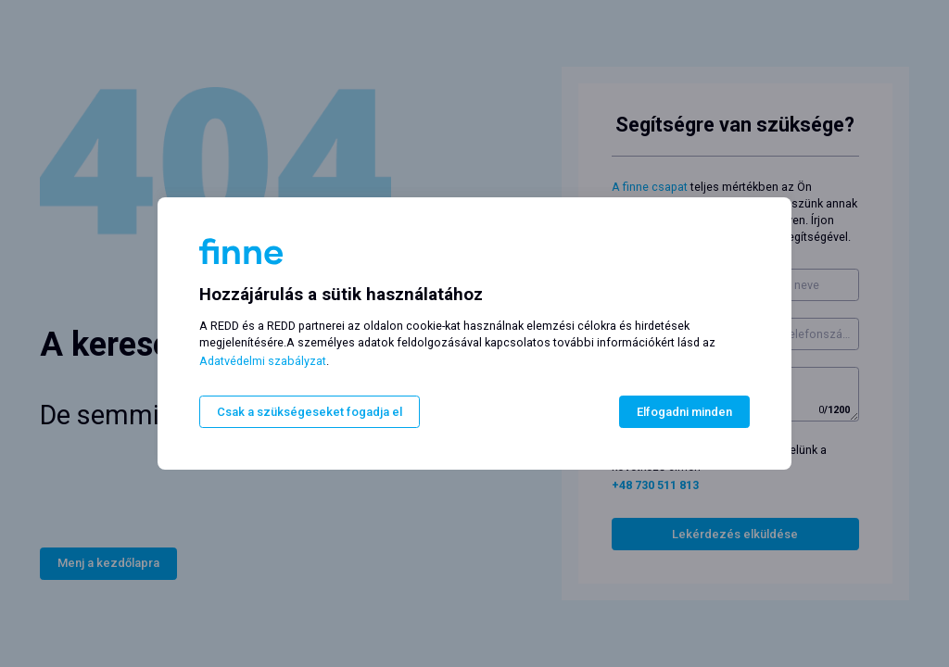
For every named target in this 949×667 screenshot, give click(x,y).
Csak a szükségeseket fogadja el (309, 412)
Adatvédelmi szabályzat (262, 361)
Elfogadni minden (684, 412)
